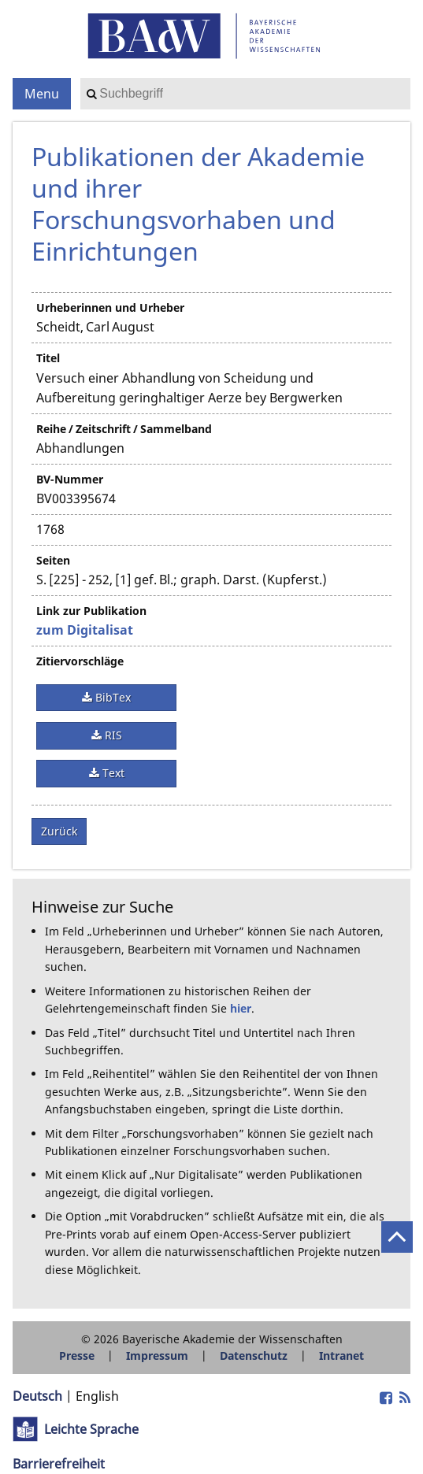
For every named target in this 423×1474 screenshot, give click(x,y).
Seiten (53, 560)
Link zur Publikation (91, 610)
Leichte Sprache (91, 1429)
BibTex (111, 697)
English (97, 1396)
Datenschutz (254, 1355)
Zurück (59, 831)
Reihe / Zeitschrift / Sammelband (124, 428)
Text (111, 772)
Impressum (157, 1355)
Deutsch (37, 1396)
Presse (77, 1355)
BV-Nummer (69, 479)
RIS (112, 735)
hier (240, 1008)
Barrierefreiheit (59, 1463)
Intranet (341, 1355)
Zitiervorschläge (80, 661)
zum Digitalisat (84, 630)
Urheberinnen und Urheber (110, 307)
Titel (48, 357)
